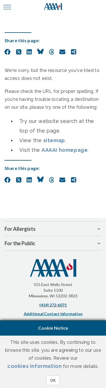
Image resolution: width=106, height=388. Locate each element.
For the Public (20, 243)
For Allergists (20, 229)
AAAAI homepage (65, 150)
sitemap (54, 140)
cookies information (34, 366)
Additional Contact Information (53, 313)
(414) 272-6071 (52, 304)
